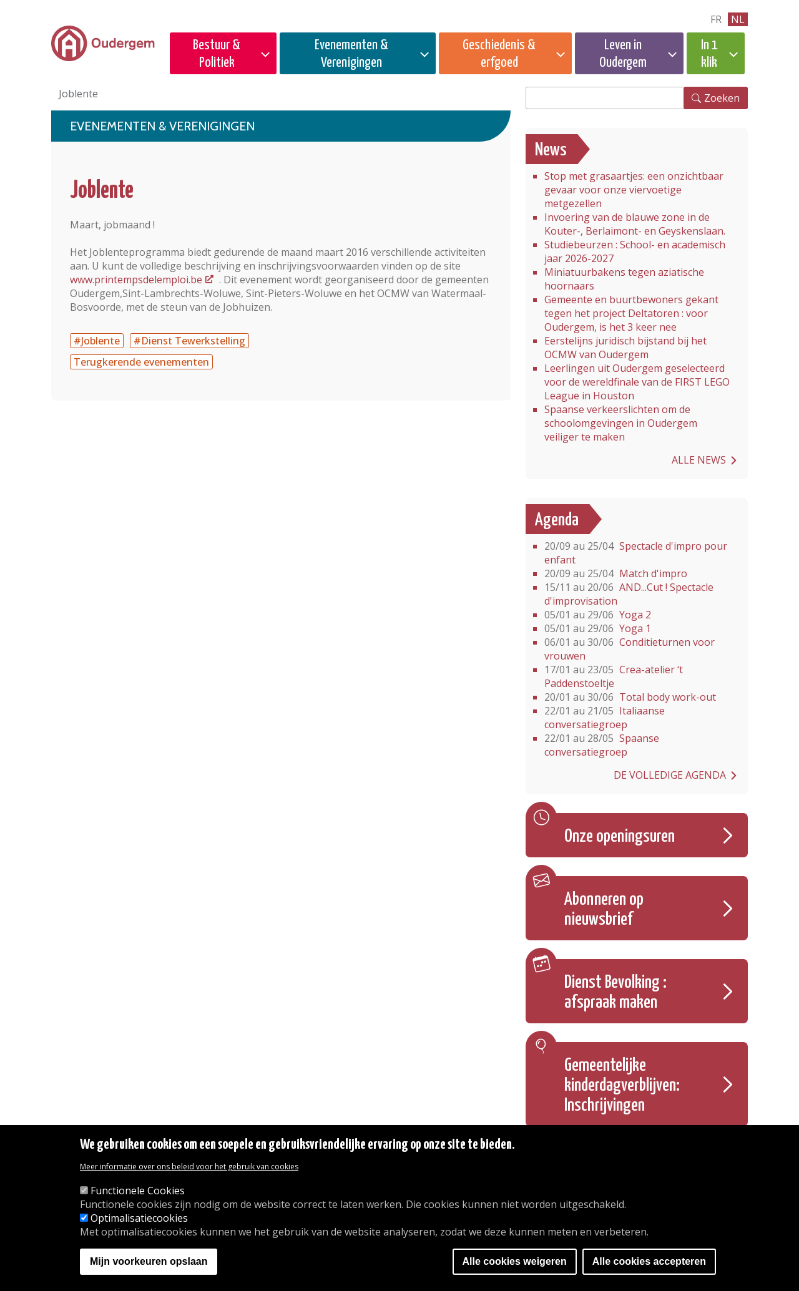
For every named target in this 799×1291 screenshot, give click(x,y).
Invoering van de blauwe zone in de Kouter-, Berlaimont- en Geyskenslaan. (634, 224)
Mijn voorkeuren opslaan (148, 1261)
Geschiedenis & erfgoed (499, 54)
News (551, 150)
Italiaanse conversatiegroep (604, 717)
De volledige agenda (670, 775)
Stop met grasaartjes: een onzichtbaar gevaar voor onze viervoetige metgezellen (633, 189)
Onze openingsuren (619, 836)
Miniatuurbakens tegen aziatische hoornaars (624, 279)
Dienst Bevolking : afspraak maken (615, 992)
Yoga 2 (597, 614)
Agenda (557, 520)
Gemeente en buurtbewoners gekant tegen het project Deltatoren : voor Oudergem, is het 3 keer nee (631, 313)
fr (716, 19)
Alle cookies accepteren (649, 1261)
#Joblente (97, 341)
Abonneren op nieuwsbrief (604, 909)
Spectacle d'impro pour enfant (635, 553)
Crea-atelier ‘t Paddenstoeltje (613, 676)
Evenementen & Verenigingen (351, 54)
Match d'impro (615, 573)
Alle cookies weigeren (515, 1261)
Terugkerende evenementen (141, 362)
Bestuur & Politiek (216, 54)
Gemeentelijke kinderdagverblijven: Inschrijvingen (622, 1085)
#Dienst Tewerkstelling (189, 341)
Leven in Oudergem (623, 54)
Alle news (699, 460)
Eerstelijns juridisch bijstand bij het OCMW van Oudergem (625, 347)
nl (738, 19)
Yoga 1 (597, 628)
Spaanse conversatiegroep (601, 745)
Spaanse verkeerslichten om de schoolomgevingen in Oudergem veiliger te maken (620, 423)
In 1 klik (709, 54)
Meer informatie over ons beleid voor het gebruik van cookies (189, 1166)
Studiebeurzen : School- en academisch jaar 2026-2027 (634, 251)
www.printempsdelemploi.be (136, 279)
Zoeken (722, 98)
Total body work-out (630, 697)
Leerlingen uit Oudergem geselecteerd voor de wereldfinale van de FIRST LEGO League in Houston (637, 381)
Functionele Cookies (138, 1190)
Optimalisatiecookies (139, 1218)
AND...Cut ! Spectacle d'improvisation (628, 594)
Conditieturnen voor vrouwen (629, 649)
